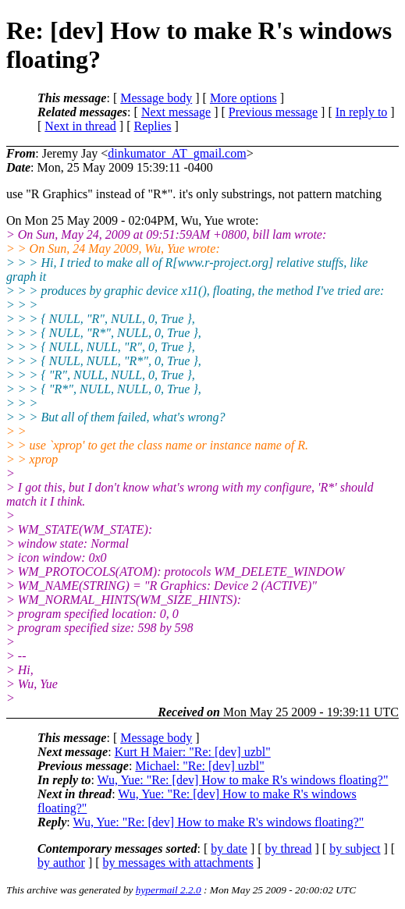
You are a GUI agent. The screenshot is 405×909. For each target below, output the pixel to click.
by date (229, 848)
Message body (156, 98)
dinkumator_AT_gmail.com (177, 153)
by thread (288, 848)
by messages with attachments (178, 862)
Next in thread (80, 126)
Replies (153, 126)
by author (61, 862)
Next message (176, 112)
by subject (354, 848)
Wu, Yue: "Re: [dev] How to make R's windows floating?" (243, 779)
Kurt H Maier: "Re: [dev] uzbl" (193, 751)
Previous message (273, 112)
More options (243, 98)
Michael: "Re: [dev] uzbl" (199, 765)
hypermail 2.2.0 (168, 890)
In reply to (362, 112)
